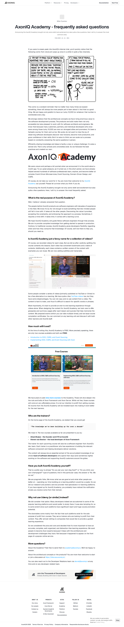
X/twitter (89, 603)
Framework (50, 603)
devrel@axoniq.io (81, 561)
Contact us (34, 609)
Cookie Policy (100, 622)
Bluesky (89, 612)
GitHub (75, 603)
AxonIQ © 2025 (26, 624)
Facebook (89, 609)
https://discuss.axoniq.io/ (55, 557)
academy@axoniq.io (73, 548)
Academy (62, 606)
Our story (35, 603)
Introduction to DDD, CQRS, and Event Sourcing (48, 337)
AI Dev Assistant (48, 614)
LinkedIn (89, 606)
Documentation (62, 615)
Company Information (61, 624)
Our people (34, 606)
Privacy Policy (48, 624)
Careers (34, 612)
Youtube (75, 609)
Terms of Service (37, 624)
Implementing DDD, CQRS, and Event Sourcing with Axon (52, 340)
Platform (62, 609)
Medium (75, 606)
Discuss (62, 612)
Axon (44, 603)
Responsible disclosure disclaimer (80, 624)
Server (50, 606)
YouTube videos (77, 296)
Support (62, 603)
